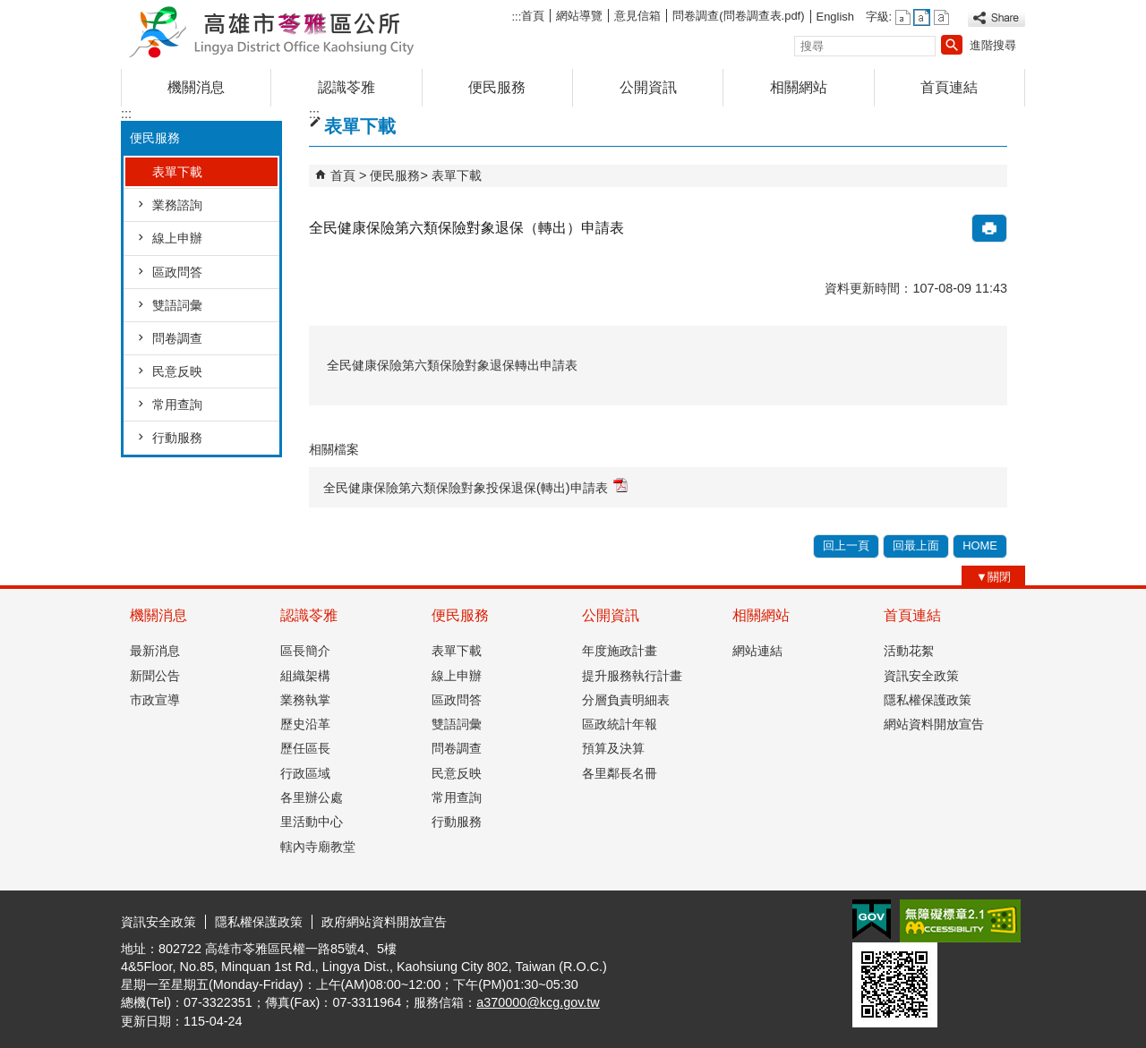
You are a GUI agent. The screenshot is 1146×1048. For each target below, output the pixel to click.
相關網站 (798, 87)
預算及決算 (613, 748)
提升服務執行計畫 (632, 676)
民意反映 (177, 371)
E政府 (871, 919)
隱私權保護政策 (927, 700)
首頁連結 (949, 87)
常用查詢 (177, 404)
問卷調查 (177, 338)
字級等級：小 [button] (903, 17)
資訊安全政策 (921, 676)
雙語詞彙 (177, 305)
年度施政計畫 (619, 650)
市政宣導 (155, 700)
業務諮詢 (177, 205)
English (835, 16)
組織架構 (305, 676)
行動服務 (177, 437)
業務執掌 (305, 700)
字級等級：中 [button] (921, 17)
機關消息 (196, 87)
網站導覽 (579, 15)
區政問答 (177, 272)
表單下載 (177, 172)
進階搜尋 (993, 45)
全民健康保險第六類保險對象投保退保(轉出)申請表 (475, 486)
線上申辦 (177, 238)
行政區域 (305, 773)
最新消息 (155, 650)
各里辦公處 (311, 797)
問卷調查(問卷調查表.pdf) (738, 15)
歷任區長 (305, 748)
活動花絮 (909, 650)
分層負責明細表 (626, 700)
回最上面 (916, 545)
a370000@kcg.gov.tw (538, 1002)
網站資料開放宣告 (934, 724)
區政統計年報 (619, 724)
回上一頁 (846, 545)
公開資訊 (648, 87)
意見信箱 (637, 15)
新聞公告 (155, 676)
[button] (951, 45)
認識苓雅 (346, 87)
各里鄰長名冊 (619, 773)
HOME (979, 545)
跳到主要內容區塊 (9, 9)
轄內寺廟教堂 (317, 846)
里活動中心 (311, 821)
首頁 (532, 15)
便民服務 (497, 87)
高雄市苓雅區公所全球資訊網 (272, 30)
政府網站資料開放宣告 (384, 922)
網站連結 (757, 650)
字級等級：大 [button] (941, 17)
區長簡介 (305, 650)
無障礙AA (960, 920)
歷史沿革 (305, 724)
